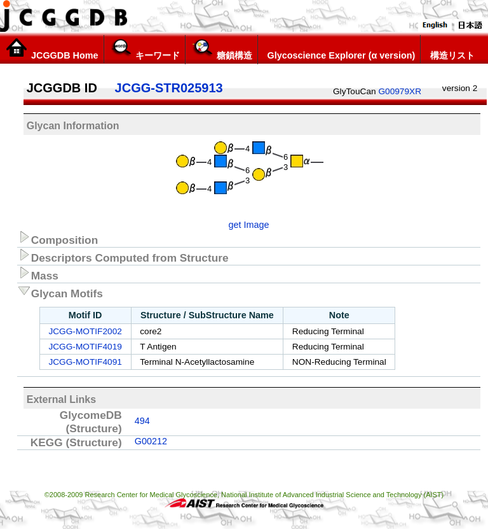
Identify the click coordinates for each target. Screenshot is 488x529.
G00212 (151, 441)
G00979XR (399, 91)
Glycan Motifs (60, 291)
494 (142, 421)
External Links (61, 399)
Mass (37, 273)
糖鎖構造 (221, 49)
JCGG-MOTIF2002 (84, 331)
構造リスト (450, 49)
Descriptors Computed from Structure (123, 256)
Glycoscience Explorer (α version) (339, 49)
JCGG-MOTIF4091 (84, 362)
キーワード (144, 49)
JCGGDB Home (51, 49)
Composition (57, 238)
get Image (249, 225)
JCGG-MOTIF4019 (84, 346)
